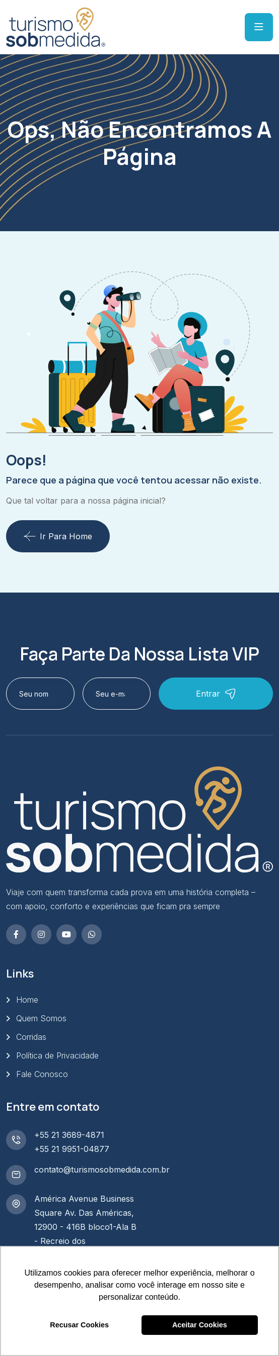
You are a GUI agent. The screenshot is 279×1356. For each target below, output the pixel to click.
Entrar (216, 694)
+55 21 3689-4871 (69, 1135)
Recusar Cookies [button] (79, 1325)
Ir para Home (58, 536)
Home (27, 1000)
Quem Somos (41, 1018)
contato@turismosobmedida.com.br (102, 1170)
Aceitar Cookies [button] (199, 1325)
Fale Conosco (42, 1074)
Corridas (31, 1037)
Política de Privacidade (57, 1055)
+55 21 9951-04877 (71, 1149)
